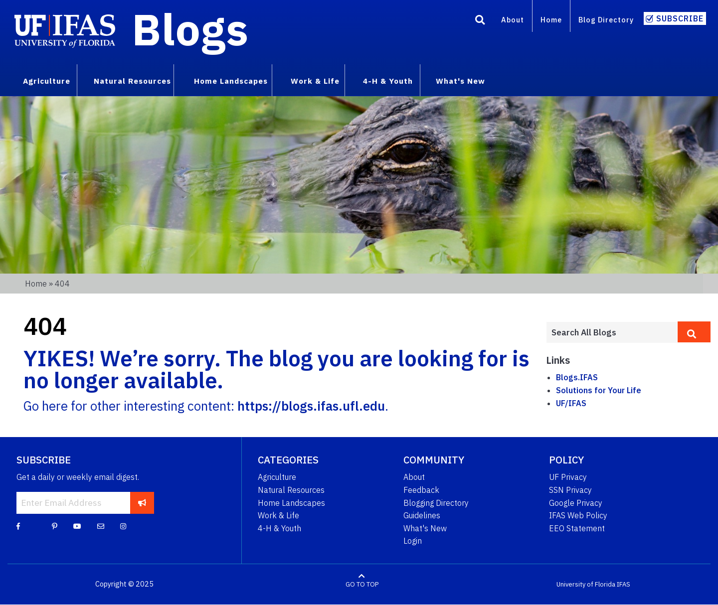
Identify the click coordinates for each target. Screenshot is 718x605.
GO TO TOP (362, 584)
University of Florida (585, 584)
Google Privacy (575, 503)
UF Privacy (568, 477)
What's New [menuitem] (460, 81)
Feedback (421, 490)
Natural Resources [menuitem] (132, 81)
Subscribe (680, 18)
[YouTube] (77, 526)
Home (551, 19)
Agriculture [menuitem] (46, 81)
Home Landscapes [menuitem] (231, 81)
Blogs (190, 28)
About (512, 19)
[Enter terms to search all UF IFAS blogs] (612, 332)
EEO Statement (577, 528)
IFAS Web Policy (578, 515)
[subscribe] (142, 503)
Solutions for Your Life (598, 390)
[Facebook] (18, 526)
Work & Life (278, 515)
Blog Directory (606, 19)
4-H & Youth (279, 528)
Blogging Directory (436, 503)
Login (412, 541)
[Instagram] (123, 526)
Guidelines (421, 515)
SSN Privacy (570, 490)
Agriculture (277, 477)
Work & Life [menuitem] (315, 81)
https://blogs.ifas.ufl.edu (311, 406)
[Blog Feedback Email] (100, 526)
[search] (694, 331)
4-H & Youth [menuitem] (388, 81)
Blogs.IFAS (577, 377)
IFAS (623, 584)
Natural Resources (291, 490)
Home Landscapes (291, 503)
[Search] (480, 21)
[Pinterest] (54, 526)
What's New (425, 528)
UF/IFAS (571, 403)
